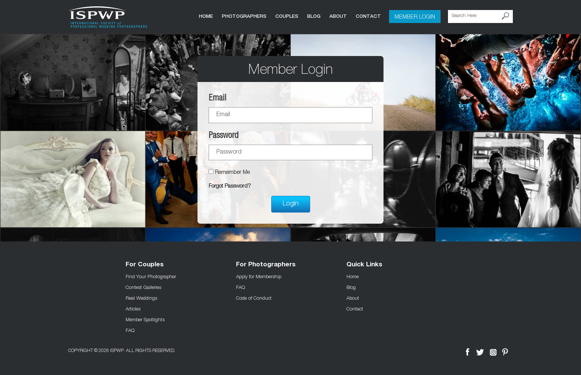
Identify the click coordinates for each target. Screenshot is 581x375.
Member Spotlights (145, 319)
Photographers (244, 16)
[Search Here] (480, 16)
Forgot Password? (230, 186)
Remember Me (232, 172)
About (338, 16)
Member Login (415, 16)
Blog (314, 16)
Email (217, 99)
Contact (368, 16)
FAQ (130, 330)
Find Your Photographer (151, 276)
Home (206, 16)
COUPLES (286, 16)
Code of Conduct (254, 298)
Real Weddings (141, 298)
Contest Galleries (143, 287)
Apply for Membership (258, 276)
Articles (133, 309)
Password (223, 136)
